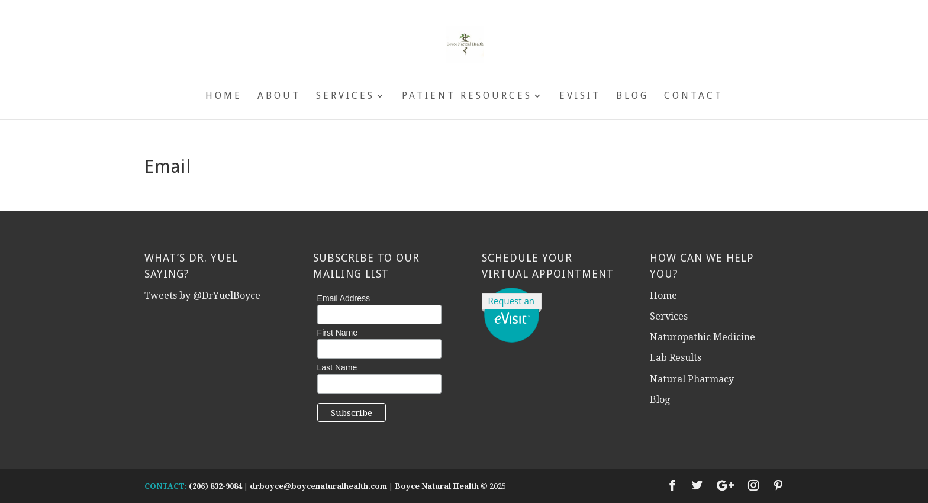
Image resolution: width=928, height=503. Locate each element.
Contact (693, 96)
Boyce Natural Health (437, 486)
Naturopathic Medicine (702, 337)
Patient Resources (467, 96)
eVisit (580, 96)
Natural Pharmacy (692, 379)
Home (223, 96)
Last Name (337, 367)
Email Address (343, 298)
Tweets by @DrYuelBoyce (202, 295)
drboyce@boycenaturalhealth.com (318, 486)
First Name (337, 332)
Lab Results (675, 357)
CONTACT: (165, 486)
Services (345, 96)
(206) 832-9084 (215, 486)
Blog (632, 96)
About (279, 96)
